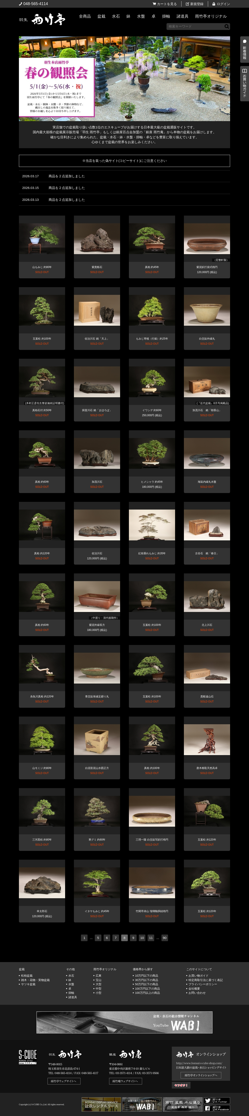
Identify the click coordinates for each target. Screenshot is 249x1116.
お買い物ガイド (243, 112)
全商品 (85, 16)
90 (165, 938)
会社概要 (194, 988)
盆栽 (101, 16)
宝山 (98, 980)
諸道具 (183, 16)
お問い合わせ (197, 992)
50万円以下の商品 (146, 984)
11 (151, 938)
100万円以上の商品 (147, 992)
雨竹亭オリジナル (211, 16)
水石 (116, 16)
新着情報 (243, 77)
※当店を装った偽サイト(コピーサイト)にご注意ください (124, 161)
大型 (98, 984)
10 (142, 938)
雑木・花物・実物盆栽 (35, 980)
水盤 (141, 16)
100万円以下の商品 (147, 988)
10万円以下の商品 (146, 975)
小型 (98, 992)
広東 (98, 975)
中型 (98, 988)
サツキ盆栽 (28, 984)
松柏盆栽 (27, 975)
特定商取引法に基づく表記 (206, 980)
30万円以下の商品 (146, 980)
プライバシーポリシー (203, 984)
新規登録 (196, 4)
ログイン (223, 4)
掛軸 (166, 16)
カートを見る (167, 4)
